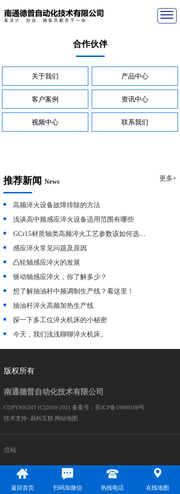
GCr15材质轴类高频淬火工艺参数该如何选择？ (80, 233)
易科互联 (41, 418)
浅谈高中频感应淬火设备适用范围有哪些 (73, 219)
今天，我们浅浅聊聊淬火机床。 (60, 334)
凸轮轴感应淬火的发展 (46, 262)
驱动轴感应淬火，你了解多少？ (60, 277)
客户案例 (45, 99)
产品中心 (134, 76)
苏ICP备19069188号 (119, 407)
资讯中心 (134, 99)
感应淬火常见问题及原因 (50, 248)
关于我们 (45, 76)
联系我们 (134, 122)
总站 (10, 449)
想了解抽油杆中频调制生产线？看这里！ (73, 291)
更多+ (168, 178)
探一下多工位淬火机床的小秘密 (60, 320)
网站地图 (66, 418)
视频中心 (45, 122)
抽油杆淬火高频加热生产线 (53, 305)
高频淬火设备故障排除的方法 (56, 205)
